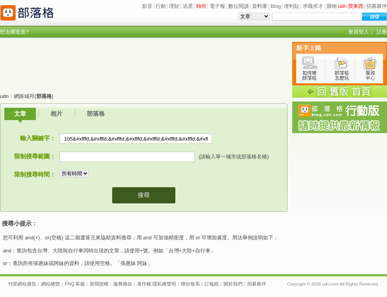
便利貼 (291, 6)
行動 (161, 6)
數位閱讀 (238, 6)
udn (4, 96)
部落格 (96, 113)
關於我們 (233, 284)
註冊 (382, 32)
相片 (56, 113)
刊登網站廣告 (22, 284)
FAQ (69, 284)
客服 (80, 284)
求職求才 (312, 6)
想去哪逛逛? (14, 32)
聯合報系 (190, 284)
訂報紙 (212, 284)
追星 (188, 6)
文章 (20, 113)
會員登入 (358, 32)
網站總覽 (50, 284)
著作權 (144, 284)
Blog (276, 6)
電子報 (217, 6)
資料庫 (259, 6)
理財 (174, 6)
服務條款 (122, 284)
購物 (332, 6)
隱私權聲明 (164, 284)
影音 (147, 6)
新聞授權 (99, 284)
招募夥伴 (376, 6)
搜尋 (144, 195)
